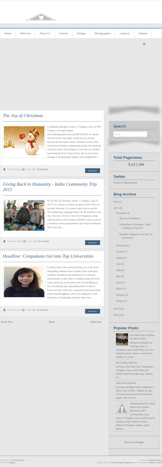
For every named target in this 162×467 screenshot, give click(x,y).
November (121, 245)
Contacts (125, 33)
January (120, 301)
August (120, 258)
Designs (81, 33)
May (118, 276)
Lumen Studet (19, 460)
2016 (116, 202)
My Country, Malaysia (126, 362)
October (120, 251)
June (118, 270)
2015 (116, 208)
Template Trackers (155, 462)
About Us (44, 33)
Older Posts (96, 322)
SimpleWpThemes (155, 460)
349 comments (42, 169)
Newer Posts (7, 322)
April (119, 282)
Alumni (142, 33)
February (120, 295)
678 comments (43, 241)
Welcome (25, 33)
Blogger (140, 442)
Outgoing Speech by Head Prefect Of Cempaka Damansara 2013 (142, 407)
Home (7, 33)
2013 (116, 315)
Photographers (103, 33)
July (118, 264)
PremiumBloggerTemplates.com (123, 462)
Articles (63, 33)
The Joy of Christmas (23, 115)
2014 (116, 309)
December (121, 213)
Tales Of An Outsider (126, 383)
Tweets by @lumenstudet (125, 182)
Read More (92, 171)
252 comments (42, 310)
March (119, 288)
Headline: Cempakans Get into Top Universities (48, 256)
